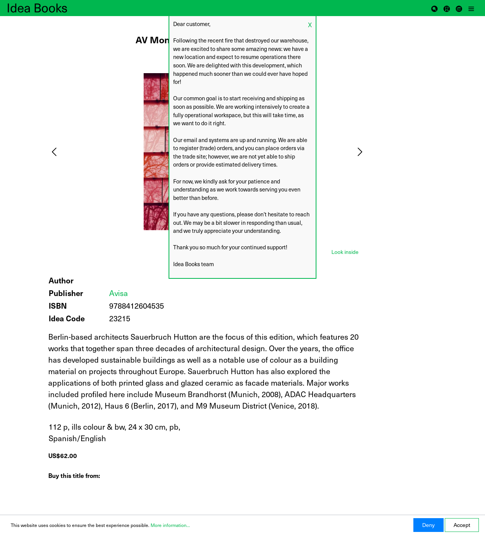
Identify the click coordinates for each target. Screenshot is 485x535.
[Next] (360, 151)
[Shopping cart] (447, 8)
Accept (462, 525)
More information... (170, 525)
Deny (428, 525)
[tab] (345, 251)
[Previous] (54, 151)
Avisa (118, 293)
